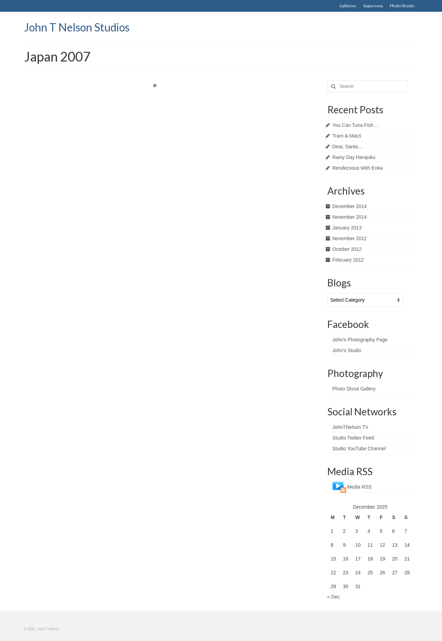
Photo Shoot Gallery (354, 389)
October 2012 (347, 249)
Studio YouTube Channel (359, 448)
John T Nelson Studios (76, 27)
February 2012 (348, 260)
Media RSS (359, 487)
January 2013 (347, 227)
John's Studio (347, 350)
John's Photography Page (360, 339)
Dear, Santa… (348, 146)
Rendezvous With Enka (358, 168)
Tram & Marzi (347, 136)
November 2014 (350, 217)
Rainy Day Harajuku (354, 157)
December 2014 (350, 206)
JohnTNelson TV (350, 427)
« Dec (333, 597)
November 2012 (350, 238)
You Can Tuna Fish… (355, 125)
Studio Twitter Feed (353, 438)
